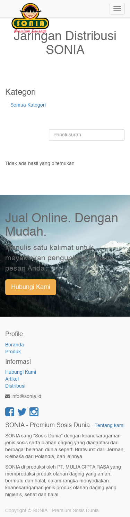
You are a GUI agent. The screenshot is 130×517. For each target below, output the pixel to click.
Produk (13, 352)
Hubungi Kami (30, 287)
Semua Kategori (28, 105)
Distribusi (15, 386)
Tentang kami (109, 426)
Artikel (12, 379)
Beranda (14, 345)
